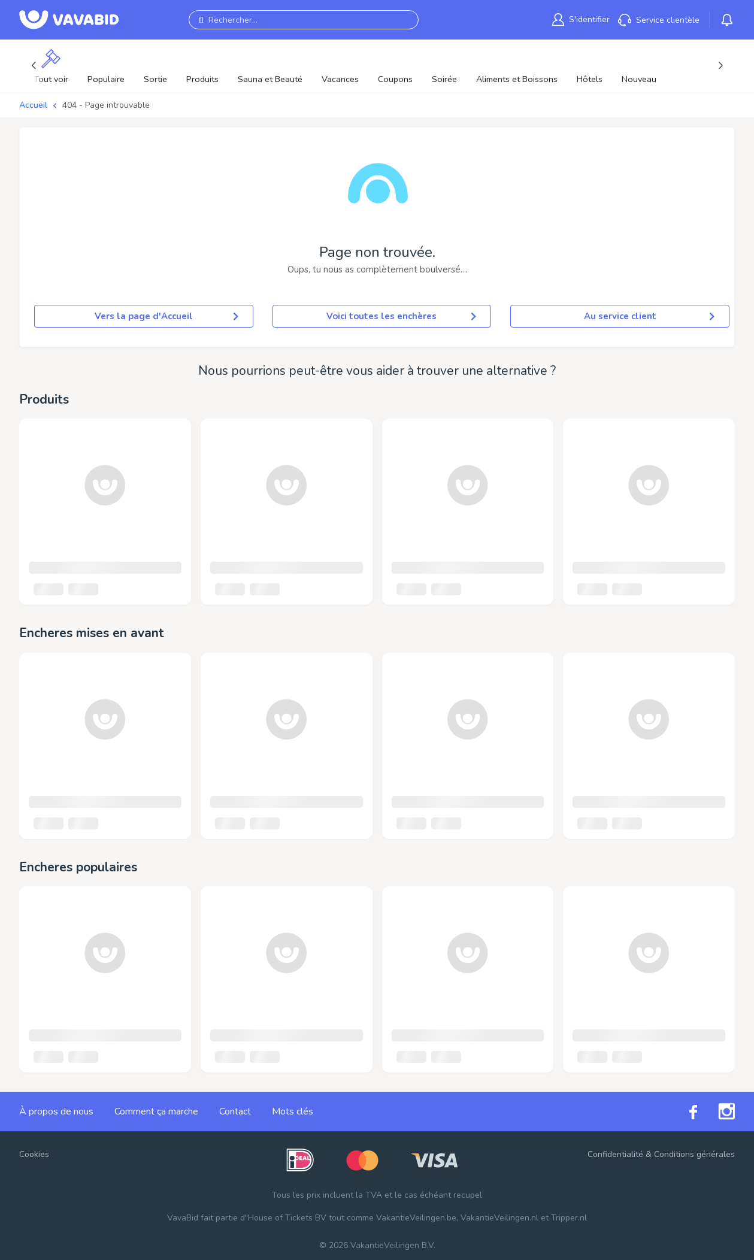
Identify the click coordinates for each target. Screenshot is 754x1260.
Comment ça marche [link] (156, 1111)
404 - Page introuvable (106, 105)
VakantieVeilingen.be (416, 1217)
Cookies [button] (34, 1154)
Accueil (33, 105)
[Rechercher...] (304, 19)
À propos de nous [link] (56, 1111)
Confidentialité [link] (615, 1154)
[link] (581, 19)
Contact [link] (235, 1111)
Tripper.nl (569, 1217)
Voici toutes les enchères (401, 316)
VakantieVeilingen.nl (499, 1217)
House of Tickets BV (287, 1217)
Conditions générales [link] (694, 1154)
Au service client (649, 316)
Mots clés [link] (292, 1111)
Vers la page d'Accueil (166, 316)
